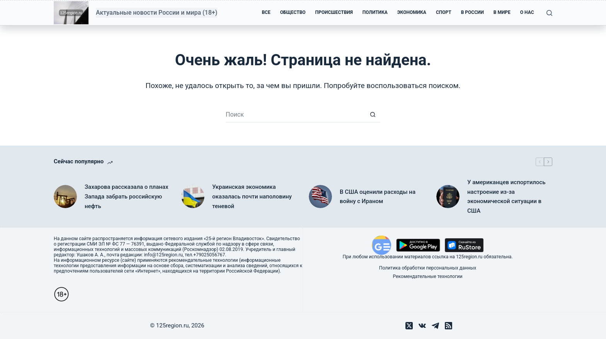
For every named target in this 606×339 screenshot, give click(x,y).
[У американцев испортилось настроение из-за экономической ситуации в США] (448, 196)
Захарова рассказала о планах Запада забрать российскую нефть (126, 196)
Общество (293, 12)
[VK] (422, 325)
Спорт (443, 12)
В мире (502, 12)
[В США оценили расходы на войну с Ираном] (320, 196)
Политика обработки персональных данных (427, 268)
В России (472, 12)
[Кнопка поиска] (372, 114)
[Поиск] (549, 13)
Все (266, 12)
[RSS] (448, 325)
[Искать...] (295, 114)
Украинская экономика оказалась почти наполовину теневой (252, 196)
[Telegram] (435, 325)
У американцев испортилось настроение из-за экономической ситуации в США (506, 196)
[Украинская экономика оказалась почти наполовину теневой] (192, 196)
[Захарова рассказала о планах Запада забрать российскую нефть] (65, 196)
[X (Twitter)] (409, 325)
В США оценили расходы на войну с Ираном (377, 196)
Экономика (411, 12)
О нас (527, 12)
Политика (375, 12)
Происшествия (334, 12)
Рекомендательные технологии (428, 276)
